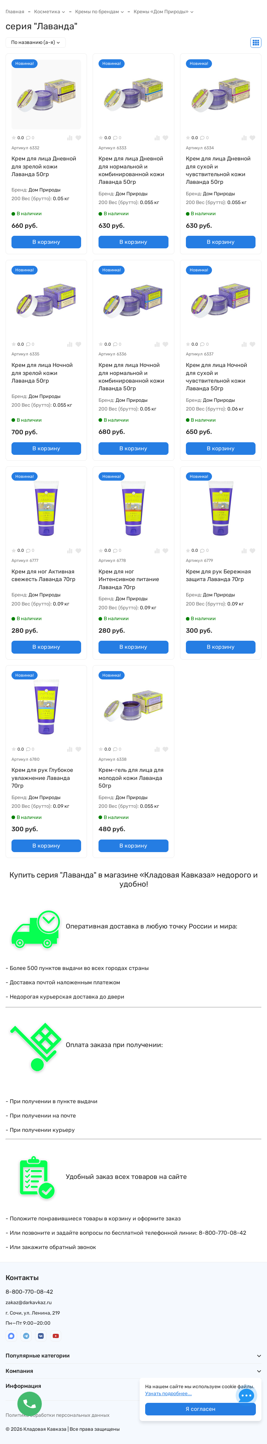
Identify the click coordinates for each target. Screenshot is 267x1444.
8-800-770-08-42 (29, 1291)
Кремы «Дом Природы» (164, 12)
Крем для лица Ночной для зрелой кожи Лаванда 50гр (42, 373)
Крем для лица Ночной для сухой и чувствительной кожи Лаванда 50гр (216, 377)
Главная (15, 12)
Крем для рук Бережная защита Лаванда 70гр (218, 575)
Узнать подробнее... (168, 1394)
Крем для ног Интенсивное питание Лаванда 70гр (129, 579)
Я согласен (200, 1409)
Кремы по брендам (99, 12)
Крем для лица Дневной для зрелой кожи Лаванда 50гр (43, 166)
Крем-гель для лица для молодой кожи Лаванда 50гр (131, 778)
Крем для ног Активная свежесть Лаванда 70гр (43, 575)
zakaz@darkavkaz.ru (29, 1303)
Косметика (49, 12)
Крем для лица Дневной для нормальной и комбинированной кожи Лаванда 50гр (131, 170)
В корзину (46, 242)
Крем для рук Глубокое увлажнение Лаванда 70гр (42, 778)
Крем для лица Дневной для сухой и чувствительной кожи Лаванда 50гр (218, 170)
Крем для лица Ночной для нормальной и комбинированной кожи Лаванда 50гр (131, 377)
